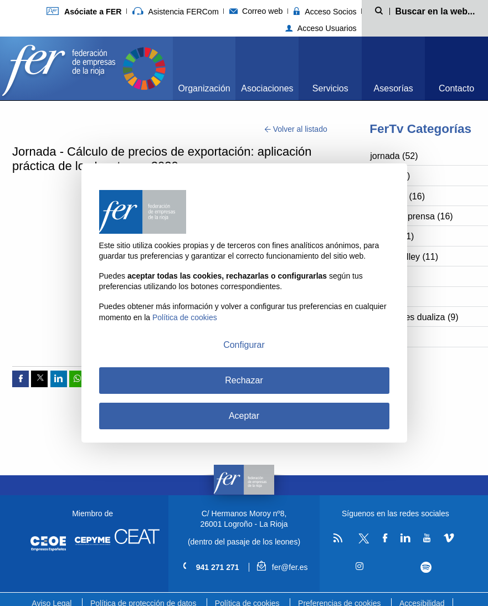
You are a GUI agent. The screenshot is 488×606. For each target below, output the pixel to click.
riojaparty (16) (397, 196)
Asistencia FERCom (175, 11)
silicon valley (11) (404, 256)
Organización (204, 88)
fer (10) (384, 297)
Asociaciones (267, 88)
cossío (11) (392, 236)
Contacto (456, 88)
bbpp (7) (386, 337)
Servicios (330, 88)
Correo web (256, 11)
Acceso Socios (325, 11)
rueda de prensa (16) (411, 216)
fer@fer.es (282, 567)
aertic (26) (390, 176)
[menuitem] (204, 68)
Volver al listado (296, 129)
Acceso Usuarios (321, 28)
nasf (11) (387, 276)
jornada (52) (394, 156)
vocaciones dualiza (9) (414, 317)
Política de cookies (184, 317)
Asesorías (393, 88)
